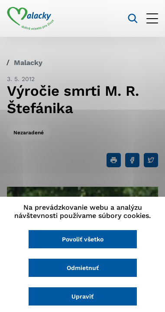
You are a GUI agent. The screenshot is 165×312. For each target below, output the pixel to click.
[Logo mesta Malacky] (30, 18)
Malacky (28, 62)
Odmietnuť (83, 267)
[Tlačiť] (114, 160)
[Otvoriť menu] (152, 18)
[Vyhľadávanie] (133, 18)
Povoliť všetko (83, 239)
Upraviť (82, 296)
